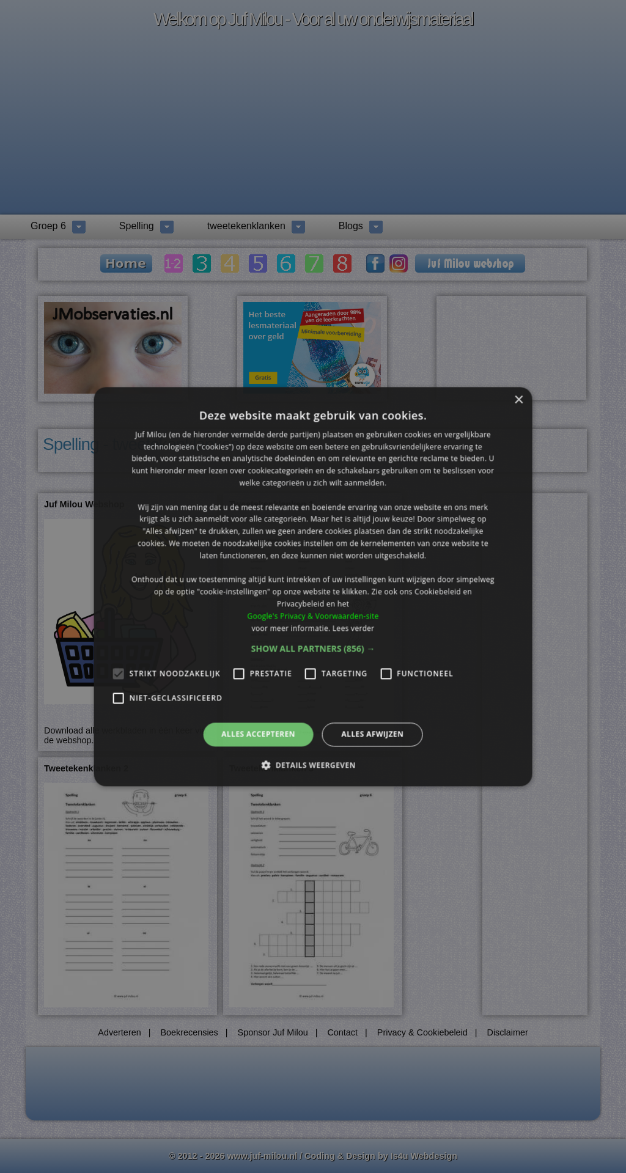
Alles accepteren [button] (258, 734)
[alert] (313, 586)
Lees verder (354, 628)
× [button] (518, 400)
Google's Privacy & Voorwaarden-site (312, 616)
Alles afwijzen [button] (372, 734)
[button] (313, 649)
